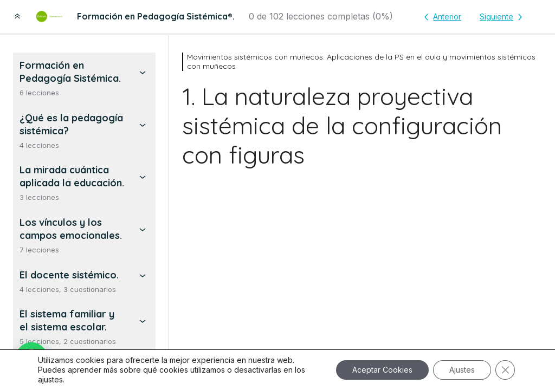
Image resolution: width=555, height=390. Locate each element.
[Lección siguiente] (503, 17)
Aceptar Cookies (382, 369)
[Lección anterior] (440, 17)
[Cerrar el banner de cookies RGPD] (505, 370)
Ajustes (462, 369)
